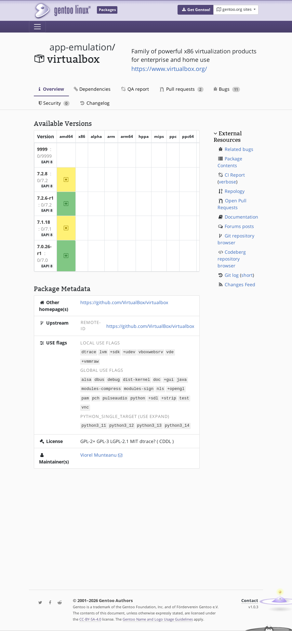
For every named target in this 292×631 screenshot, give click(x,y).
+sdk (115, 352)
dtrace (89, 352)
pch (96, 396)
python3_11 (94, 423)
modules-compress (101, 387)
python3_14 (177, 423)
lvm (103, 352)
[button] (196, 10)
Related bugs (239, 149)
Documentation (241, 217)
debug (114, 379)
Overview (51, 89)
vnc (85, 405)
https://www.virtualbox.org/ (169, 69)
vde (170, 352)
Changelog (94, 103)
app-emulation (80, 47)
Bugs (226, 89)
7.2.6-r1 (45, 198)
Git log (232, 275)
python (137, 396)
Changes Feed (240, 284)
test (184, 396)
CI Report (235, 175)
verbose (227, 182)
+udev (129, 352)
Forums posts (239, 226)
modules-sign (138, 387)
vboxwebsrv (151, 352)
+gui (169, 379)
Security (54, 103)
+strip (168, 396)
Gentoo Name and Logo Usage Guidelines (158, 619)
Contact (249, 600)
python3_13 (149, 423)
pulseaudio (115, 396)
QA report (134, 89)
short (247, 275)
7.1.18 (43, 222)
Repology (235, 191)
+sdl (153, 396)
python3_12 (121, 423)
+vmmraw (90, 361)
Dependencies (92, 89)
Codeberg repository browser (232, 259)
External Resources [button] (228, 136)
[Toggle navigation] (37, 27)
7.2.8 (42, 173)
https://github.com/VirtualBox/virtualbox (124, 302)
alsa (86, 379)
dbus (99, 379)
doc (157, 379)
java (182, 379)
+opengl (175, 387)
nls (160, 387)
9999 (42, 149)
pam (85, 396)
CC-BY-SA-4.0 (90, 619)
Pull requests (182, 89)
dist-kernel (136, 379)
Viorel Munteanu (98, 453)
